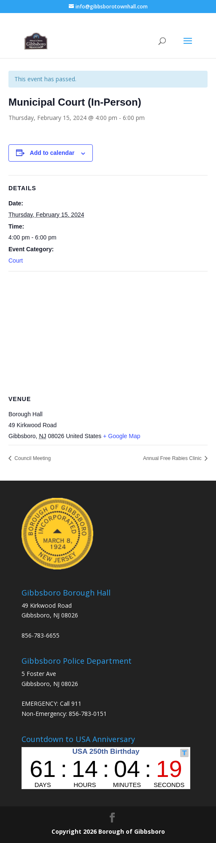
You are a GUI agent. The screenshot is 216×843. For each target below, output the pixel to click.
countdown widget (106, 768)
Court (15, 260)
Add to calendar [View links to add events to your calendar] (52, 152)
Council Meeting (32, 458)
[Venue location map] (108, 332)
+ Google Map (121, 436)
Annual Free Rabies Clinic (173, 458)
